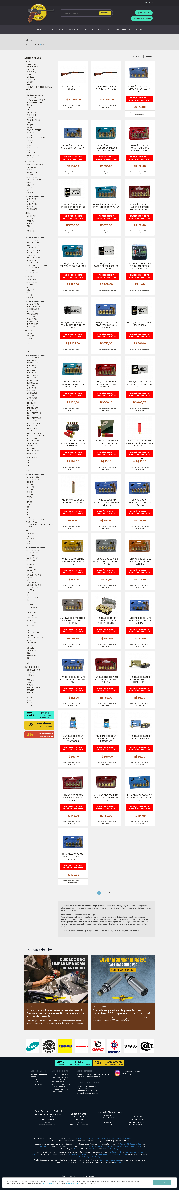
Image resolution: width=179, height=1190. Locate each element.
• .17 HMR (30, 231)
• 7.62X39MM (31, 650)
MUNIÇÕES (29, 564)
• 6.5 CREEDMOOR (33, 670)
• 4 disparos (31, 555)
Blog (29, 950)
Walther (100, 1146)
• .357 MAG (30, 185)
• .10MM (29, 567)
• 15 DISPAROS (32, 370)
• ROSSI (29, 123)
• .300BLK (30, 536)
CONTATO (34, 1079)
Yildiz (105, 1154)
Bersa (110, 1154)
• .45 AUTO (30, 620)
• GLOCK (29, 105)
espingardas (141, 1152)
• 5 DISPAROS (31, 255)
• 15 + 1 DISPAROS (33, 426)
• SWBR (29, 143)
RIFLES (27, 213)
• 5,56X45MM (31, 655)
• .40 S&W (30, 590)
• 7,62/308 (30, 534)
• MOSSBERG (31, 115)
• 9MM (28, 640)
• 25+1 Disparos (33, 268)
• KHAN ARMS (32, 113)
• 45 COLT (30, 170)
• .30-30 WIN (31, 216)
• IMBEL (29, 107)
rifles (126, 1152)
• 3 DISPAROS (31, 398)
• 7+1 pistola (31, 443)
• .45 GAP (29, 605)
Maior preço (137, 57)
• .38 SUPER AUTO (33, 585)
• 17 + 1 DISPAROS (33, 258)
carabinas (132, 1152)
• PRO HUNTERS (33, 120)
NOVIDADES (35, 1082)
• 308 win (30, 539)
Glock (100, 1154)
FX (142, 1146)
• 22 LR (29, 700)
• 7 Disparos (31, 204)
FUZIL (26, 531)
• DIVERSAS (31, 97)
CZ (80, 1154)
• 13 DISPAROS (32, 375)
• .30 (27, 580)
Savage (87, 1157)
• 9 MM (29, 339)
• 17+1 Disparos (33, 451)
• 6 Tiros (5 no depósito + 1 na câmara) (40, 526)
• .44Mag (29, 175)
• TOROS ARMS (32, 148)
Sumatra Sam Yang (110, 1149)
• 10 (27, 510)
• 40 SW (29, 698)
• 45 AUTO (30, 703)
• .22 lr (29, 234)
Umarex (76, 1149)
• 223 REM (30, 221)
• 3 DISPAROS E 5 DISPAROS (38, 265)
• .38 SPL (29, 192)
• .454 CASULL (31, 177)
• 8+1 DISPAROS (32, 309)
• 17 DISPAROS (32, 365)
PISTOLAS (28, 331)
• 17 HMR (29, 693)
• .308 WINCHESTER (34, 638)
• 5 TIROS (29, 505)
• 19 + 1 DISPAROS (33, 413)
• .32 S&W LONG (32, 588)
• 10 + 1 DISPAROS (33, 250)
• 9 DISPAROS (31, 319)
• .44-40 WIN (31, 610)
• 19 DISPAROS (32, 360)
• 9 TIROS (30, 484)
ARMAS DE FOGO (42, 29)
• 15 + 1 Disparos (33, 245)
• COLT (28, 92)
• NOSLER (30, 118)
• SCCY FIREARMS (33, 130)
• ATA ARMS (31, 72)
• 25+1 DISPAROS (33, 358)
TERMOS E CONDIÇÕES (60, 1082)
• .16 (27, 603)
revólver (120, 1152)
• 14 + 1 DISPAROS (33, 418)
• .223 (28, 653)
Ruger (121, 1154)
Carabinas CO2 (135, 1144)
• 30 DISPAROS (32, 560)
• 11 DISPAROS (32, 380)
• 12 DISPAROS (32, 324)
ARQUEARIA (99, 29)
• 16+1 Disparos (33, 441)
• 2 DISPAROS (31, 401)
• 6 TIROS (30, 492)
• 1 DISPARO (31, 403)
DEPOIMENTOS (36, 1084)
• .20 (27, 460)
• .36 (27, 190)
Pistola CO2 (124, 1144)
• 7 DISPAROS (31, 388)
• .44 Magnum (32, 623)
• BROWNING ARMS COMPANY (39, 87)
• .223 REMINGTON (33, 583)
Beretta (90, 1154)
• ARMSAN (30, 69)
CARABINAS (29, 277)
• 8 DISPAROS (32, 312)
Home (26, 45)
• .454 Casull (31, 618)
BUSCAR (105, 13)
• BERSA (29, 82)
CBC (42, 45)
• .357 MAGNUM (32, 633)
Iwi (125, 1154)
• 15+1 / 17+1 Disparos (35, 436)
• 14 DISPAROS (32, 373)
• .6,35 (28, 346)
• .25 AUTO (30, 648)
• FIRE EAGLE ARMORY (35, 100)
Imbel (115, 1154)
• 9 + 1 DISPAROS (33, 263)
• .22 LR (29, 187)
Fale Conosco (149, 2)
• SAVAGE (30, 128)
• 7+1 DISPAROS (32, 477)
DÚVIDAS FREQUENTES (60, 1074)
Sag (89, 1146)
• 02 (27, 507)
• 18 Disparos (32, 453)
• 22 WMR (30, 690)
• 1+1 (27, 512)
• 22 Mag (29, 182)
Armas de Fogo (84, 1138)
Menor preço (150, 57)
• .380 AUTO (31, 167)
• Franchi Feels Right (34, 102)
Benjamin (91, 1149)
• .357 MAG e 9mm (33, 180)
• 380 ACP (30, 695)
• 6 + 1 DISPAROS (33, 421)
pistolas (113, 1152)
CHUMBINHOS (127, 29)
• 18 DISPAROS (32, 363)
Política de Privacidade (48, 1183)
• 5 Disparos (31, 209)
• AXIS (28, 74)
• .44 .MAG (30, 285)
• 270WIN (30, 673)
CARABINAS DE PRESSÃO (73, 29)
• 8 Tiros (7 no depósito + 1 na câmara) (39, 521)
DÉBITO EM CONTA (58, 1091)
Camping (117, 1162)
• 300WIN (30, 675)
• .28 (27, 463)
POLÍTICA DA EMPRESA (60, 1077)
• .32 (27, 468)
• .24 (27, 595)
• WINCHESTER (32, 155)
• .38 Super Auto (33, 575)
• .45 (27, 341)
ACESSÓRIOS (138, 29)
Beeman (133, 1146)
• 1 (27, 515)
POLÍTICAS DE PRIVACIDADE (62, 1084)
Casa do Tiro (42, 949)
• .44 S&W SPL (32, 608)
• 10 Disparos (32, 446)
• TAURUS (30, 145)
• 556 (28, 226)
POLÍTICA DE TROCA (59, 1079)
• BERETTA (30, 79)
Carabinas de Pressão (114, 1138)
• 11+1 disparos (32, 438)
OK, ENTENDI (162, 1182)
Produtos (34, 45)
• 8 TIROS (30, 487)
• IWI (28, 110)
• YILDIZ (29, 158)
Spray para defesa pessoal (110, 1160)
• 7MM (28, 678)
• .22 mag (30, 229)
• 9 (27, 287)
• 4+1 (28, 517)
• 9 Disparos (31, 199)
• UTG (28, 150)
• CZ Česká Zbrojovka (34, 95)
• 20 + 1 (29, 431)
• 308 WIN (30, 224)
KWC (127, 1146)
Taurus (71, 1154)
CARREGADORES (31, 667)
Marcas (27, 61)
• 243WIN (30, 685)
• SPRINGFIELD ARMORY (36, 138)
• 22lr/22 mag (32, 172)
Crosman (120, 1146)
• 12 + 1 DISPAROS (33, 416)
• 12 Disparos (32, 448)
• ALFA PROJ (31, 64)
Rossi (94, 1146)
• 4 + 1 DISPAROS (33, 253)
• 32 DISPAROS (32, 314)
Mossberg (96, 1157)
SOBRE (33, 1077)
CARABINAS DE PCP (56, 29)
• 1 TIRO (29, 502)
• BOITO (29, 84)
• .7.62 (28, 541)
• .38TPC (29, 334)
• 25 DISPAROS (32, 248)
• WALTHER (31, 153)
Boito (81, 1157)
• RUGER (29, 125)
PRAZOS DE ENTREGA (60, 1089)
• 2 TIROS (30, 500)
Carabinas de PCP (98, 1138)
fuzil (33, 1154)
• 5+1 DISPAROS (32, 240)
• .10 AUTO (30, 336)
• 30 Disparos (32, 273)
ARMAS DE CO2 (88, 29)
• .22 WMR (30, 219)
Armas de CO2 (130, 1138)
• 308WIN (30, 680)
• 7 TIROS (30, 490)
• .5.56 (28, 544)
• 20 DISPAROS (32, 317)
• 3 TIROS (30, 497)
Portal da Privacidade (72, 1183)
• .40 (28, 292)
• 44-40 (29, 295)
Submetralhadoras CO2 (41, 1146)
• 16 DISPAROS (32, 368)
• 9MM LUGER (32, 598)
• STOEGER (30, 140)
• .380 (28, 351)
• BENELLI (30, 77)
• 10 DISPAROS (32, 260)
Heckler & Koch (110, 1146)
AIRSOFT (108, 29)
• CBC (28, 90)
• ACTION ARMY (32, 67)
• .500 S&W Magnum (35, 165)
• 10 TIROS (30, 482)
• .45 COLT (30, 615)
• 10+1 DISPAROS (33, 307)
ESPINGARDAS (30, 457)
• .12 (27, 470)
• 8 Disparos (32, 202)
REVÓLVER (29, 162)
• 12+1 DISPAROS (33, 243)
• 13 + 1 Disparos (33, 433)
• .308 (28, 663)
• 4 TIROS (30, 495)
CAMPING (117, 29)
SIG (139, 1146)
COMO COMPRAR (58, 1087)
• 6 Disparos (31, 207)
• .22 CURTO (31, 570)
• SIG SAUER (31, 133)
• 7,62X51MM (31, 613)
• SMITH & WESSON (34, 135)
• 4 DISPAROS (31, 270)
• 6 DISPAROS (31, 390)
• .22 (27, 349)
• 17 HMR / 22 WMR (34, 688)
